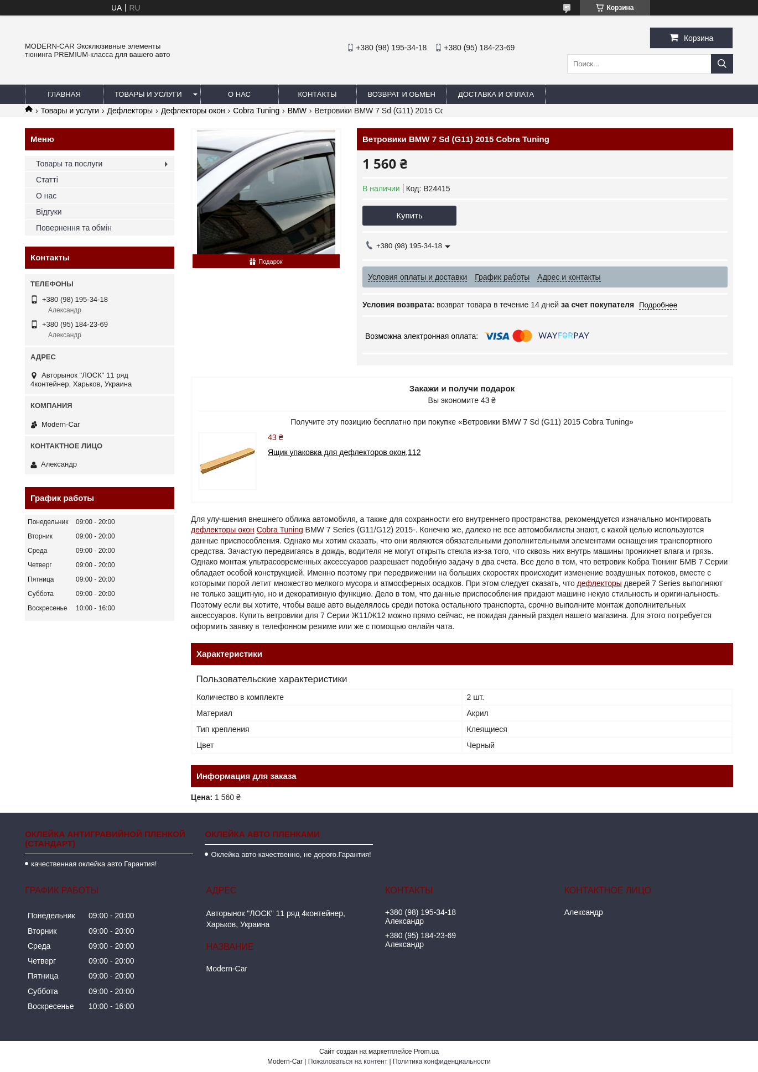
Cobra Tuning (256, 110)
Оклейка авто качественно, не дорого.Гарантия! (291, 854)
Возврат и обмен (401, 94)
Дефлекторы (130, 110)
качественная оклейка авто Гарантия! (94, 864)
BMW (297, 110)
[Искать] (722, 64)
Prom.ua (426, 1051)
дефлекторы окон (223, 529)
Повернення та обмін (74, 227)
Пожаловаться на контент (347, 1061)
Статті (47, 179)
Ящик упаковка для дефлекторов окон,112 (344, 452)
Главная (64, 94)
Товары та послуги (69, 163)
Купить (409, 215)
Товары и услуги (148, 94)
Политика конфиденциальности (442, 1061)
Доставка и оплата (496, 94)
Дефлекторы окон (193, 110)
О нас (239, 94)
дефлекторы (599, 583)
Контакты (317, 94)
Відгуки (49, 211)
